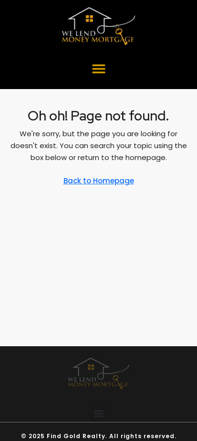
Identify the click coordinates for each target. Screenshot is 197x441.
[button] (98, 69)
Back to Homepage (98, 181)
